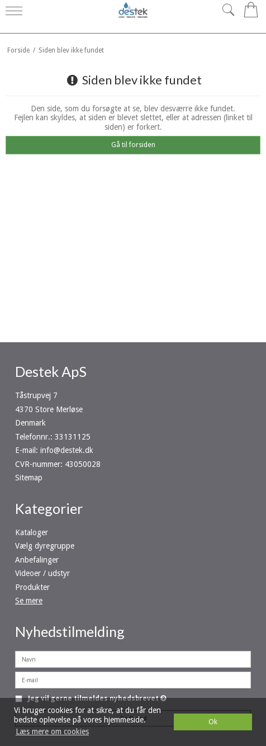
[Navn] (133, 658)
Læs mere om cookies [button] (52, 731)
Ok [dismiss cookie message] (212, 721)
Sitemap (28, 477)
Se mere (28, 600)
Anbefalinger (37, 559)
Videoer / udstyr (42, 573)
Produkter (32, 587)
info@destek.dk (66, 450)
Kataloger (31, 532)
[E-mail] (133, 679)
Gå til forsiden (133, 145)
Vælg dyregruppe (44, 545)
